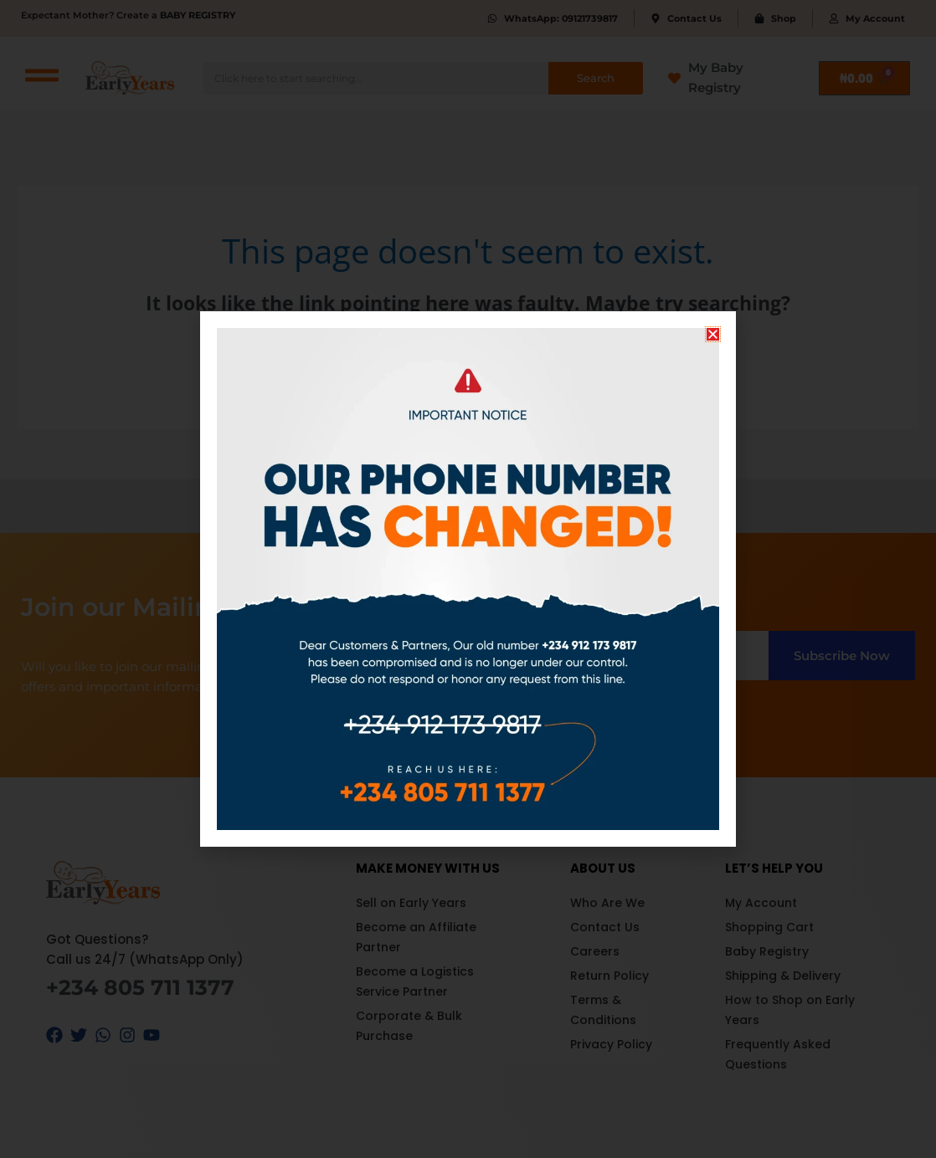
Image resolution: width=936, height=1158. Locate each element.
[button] (713, 334)
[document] (468, 579)
